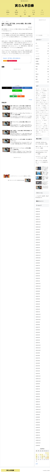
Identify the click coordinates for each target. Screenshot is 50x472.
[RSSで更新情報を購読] (18, 96)
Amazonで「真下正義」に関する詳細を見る (11, 58)
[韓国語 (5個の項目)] (39, 132)
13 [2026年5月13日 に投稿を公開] (42, 456)
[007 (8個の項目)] (46, 123)
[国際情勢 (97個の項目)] (46, 90)
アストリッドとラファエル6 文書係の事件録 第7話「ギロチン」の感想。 (42, 152)
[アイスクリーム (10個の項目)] (40, 120)
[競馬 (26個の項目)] (47, 104)
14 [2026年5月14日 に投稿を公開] (44, 456)
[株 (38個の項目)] (41, 102)
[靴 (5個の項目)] (37, 130)
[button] (48, 35)
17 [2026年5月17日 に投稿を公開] (36, 457)
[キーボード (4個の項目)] (45, 132)
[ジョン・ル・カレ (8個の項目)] (42, 122)
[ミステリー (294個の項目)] (39, 89)
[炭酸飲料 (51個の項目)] (45, 95)
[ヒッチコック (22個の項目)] (39, 107)
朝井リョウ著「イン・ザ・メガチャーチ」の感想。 (42, 147)
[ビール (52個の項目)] (46, 94)
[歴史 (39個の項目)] (38, 102)
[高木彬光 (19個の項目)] (42, 110)
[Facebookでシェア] (17, 88)
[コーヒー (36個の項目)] (46, 102)
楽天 (8, 60)
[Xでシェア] (7, 88)
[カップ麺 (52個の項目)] (39, 95)
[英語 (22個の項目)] (46, 105)
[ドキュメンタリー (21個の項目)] (40, 109)
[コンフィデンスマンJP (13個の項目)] (44, 114)
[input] (42, 35)
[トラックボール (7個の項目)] (39, 127)
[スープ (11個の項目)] (39, 118)
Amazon (5, 60)
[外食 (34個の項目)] (43, 104)
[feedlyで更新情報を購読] (16, 96)
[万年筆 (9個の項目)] (46, 120)
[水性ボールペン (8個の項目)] (40, 123)
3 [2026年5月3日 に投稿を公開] (36, 454)
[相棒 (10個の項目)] (46, 118)
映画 (3, 66)
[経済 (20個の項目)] (46, 109)
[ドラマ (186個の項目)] (46, 89)
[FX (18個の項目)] (47, 110)
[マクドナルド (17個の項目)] (45, 112)
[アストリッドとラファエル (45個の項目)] (42, 99)
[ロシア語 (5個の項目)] (41, 130)
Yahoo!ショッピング (13, 60)
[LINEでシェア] (17, 90)
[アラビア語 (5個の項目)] (46, 130)
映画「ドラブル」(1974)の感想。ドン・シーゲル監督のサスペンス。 (42, 162)
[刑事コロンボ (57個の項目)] (39, 94)
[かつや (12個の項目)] (42, 115)
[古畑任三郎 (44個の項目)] (39, 100)
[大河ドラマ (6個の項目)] (38, 128)
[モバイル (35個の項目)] (38, 104)
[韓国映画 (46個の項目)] (45, 97)
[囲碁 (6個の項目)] (47, 128)
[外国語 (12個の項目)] (39, 117)
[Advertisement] (17, 77)
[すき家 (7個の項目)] (46, 125)
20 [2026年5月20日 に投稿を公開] (42, 457)
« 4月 (37, 463)
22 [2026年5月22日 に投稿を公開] (46, 457)
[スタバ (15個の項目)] (38, 114)
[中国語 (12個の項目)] (46, 115)
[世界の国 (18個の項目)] (39, 112)
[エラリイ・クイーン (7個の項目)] (40, 125)
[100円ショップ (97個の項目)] (39, 90)
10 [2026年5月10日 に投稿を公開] (36, 456)
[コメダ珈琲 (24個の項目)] (39, 105)
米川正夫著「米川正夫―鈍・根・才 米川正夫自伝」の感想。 (42, 143)
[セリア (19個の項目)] (38, 110)
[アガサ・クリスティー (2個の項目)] (42, 135)
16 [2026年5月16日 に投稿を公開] (47, 456)
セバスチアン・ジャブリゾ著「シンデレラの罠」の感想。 (41, 157)
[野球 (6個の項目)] (43, 128)
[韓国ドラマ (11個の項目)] (45, 117)
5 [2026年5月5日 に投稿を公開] (40, 454)
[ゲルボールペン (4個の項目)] (42, 133)
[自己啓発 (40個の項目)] (46, 100)
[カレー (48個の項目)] (39, 97)
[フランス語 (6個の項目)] (46, 127)
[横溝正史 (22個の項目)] (46, 107)
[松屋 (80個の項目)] (39, 92)
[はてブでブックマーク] (27, 88)
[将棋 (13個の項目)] (38, 115)
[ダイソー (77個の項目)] (45, 92)
